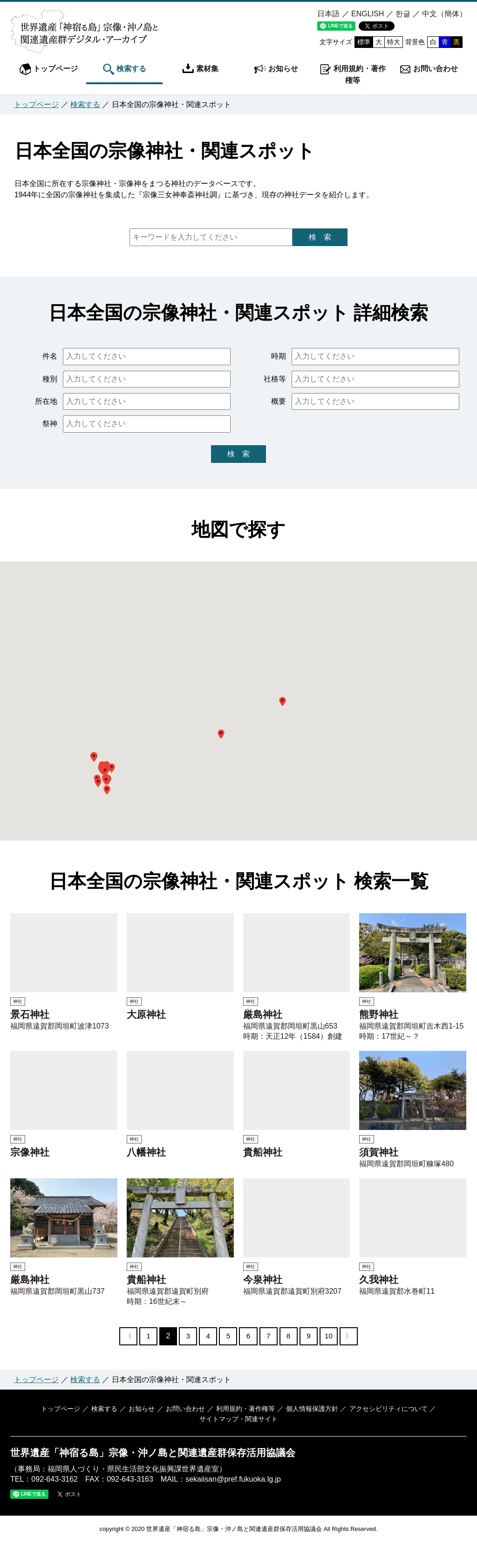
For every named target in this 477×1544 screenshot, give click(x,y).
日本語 (328, 14)
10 (334, 1336)
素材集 (200, 69)
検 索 (320, 237)
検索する (124, 69)
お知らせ (276, 69)
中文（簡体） (444, 14)
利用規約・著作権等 (353, 73)
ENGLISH (367, 14)
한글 (402, 14)
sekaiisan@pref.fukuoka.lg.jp (233, 1480)
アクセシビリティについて (386, 1410)
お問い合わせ (428, 69)
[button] (282, 701)
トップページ (48, 69)
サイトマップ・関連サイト (238, 1420)
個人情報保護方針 (311, 1410)
